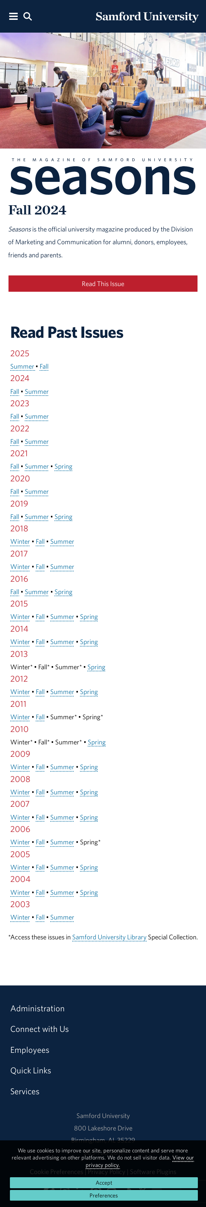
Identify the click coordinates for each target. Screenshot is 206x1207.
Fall (44, 366)
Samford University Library (109, 937)
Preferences (104, 1195)
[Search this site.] (28, 16)
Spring (64, 466)
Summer (22, 366)
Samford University (103, 1115)
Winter (20, 541)
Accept (104, 1182)
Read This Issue (103, 283)
